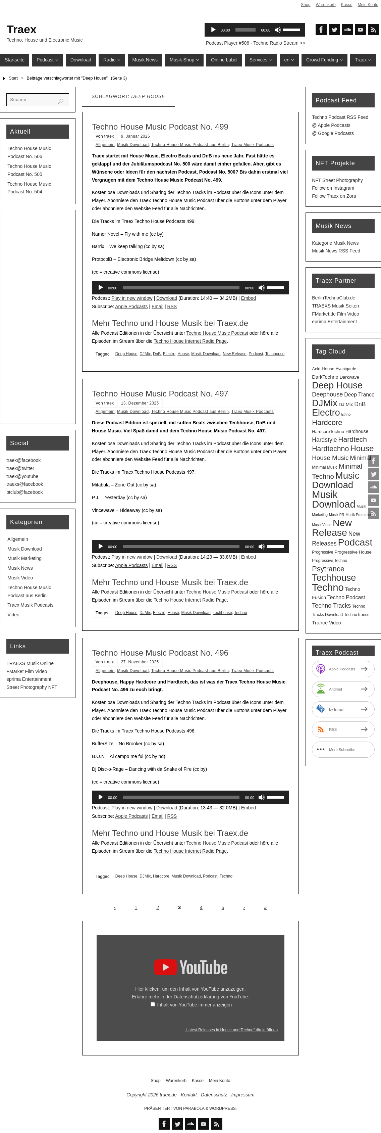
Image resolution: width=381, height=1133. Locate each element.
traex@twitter (20, 468)
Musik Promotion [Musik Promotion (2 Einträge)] (358, 515)
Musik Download (133, 144)
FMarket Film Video (26, 671)
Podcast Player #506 (227, 43)
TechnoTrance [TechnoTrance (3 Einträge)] (356, 614)
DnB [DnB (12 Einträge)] (360, 404)
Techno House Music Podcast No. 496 (160, 652)
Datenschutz (214, 1094)
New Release (235, 353)
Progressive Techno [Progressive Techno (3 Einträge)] (329, 560)
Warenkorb (324, 4)
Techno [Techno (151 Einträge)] (328, 587)
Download (166, 298)
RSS (172, 306)
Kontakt (189, 1094)
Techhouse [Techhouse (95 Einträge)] (334, 577)
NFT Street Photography (337, 180)
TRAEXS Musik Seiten (335, 306)
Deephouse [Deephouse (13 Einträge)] (327, 394)
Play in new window (131, 298)
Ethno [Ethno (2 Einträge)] (345, 414)
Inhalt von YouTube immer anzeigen (194, 1004)
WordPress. (223, 1108)
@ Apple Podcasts (331, 125)
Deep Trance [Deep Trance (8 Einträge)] (359, 394)
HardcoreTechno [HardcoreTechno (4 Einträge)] (328, 431)
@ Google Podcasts (333, 133)
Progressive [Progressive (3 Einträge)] (322, 552)
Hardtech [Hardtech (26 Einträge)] (352, 439)
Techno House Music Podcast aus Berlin (190, 144)
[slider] (181, 287)
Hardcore (161, 876)
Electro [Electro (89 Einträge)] (326, 413)
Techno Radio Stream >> (279, 43)
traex (109, 136)
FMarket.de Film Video (335, 314)
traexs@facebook (24, 484)
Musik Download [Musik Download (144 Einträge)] (333, 499)
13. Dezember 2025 (140, 403)
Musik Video (20, 577)
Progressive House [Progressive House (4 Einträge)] (353, 552)
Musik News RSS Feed (336, 250)
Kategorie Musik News (335, 243)
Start (13, 78)
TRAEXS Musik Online (30, 663)
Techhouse (275, 353)
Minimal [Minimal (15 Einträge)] (360, 457)
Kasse (345, 4)
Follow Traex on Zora (334, 196)
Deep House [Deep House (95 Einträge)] (337, 385)
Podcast (256, 353)
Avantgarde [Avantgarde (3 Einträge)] (346, 369)
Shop (304, 4)
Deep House (126, 353)
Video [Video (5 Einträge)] (335, 622)
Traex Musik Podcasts (252, 144)
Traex (22, 29)
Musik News (20, 568)
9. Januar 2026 (135, 136)
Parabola (193, 1108)
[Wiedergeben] (100, 287)
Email (157, 306)
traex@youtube (22, 476)
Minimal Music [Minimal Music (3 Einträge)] (324, 467)
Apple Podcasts (131, 306)
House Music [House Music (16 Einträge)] (330, 457)
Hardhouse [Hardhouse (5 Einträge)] (356, 431)
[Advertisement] (37, 317)
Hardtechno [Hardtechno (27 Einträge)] (330, 449)
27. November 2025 (140, 662)
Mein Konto (367, 4)
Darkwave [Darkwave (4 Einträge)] (349, 377)
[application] (190, 287)
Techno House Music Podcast (217, 333)
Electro (169, 353)
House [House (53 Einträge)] (362, 448)
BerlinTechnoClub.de (333, 297)
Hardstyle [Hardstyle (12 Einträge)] (324, 439)
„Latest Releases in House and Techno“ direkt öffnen (231, 1030)
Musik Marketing (24, 558)
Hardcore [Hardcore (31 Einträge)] (327, 422)
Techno (240, 612)
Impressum (242, 1094)
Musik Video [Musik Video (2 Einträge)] (321, 525)
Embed (248, 298)
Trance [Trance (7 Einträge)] (320, 622)
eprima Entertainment (28, 679)
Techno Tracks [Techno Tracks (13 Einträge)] (331, 605)
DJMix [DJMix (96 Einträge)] (324, 403)
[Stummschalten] (261, 287)
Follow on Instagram (333, 188)
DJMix (145, 353)
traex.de (168, 1094)
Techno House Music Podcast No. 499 (160, 126)
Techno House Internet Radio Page (190, 341)
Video (13, 614)
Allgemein (105, 144)
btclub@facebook (24, 492)
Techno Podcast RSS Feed (340, 117)
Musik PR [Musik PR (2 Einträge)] (336, 515)
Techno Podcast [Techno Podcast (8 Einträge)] (346, 597)
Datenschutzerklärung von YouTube (211, 996)
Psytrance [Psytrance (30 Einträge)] (328, 569)
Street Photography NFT (31, 687)
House (183, 353)
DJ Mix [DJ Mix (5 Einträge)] (346, 404)
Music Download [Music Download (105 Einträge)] (336, 480)
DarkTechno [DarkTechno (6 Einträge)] (325, 377)
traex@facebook (23, 460)
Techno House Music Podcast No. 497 (160, 393)
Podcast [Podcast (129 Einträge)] (355, 542)
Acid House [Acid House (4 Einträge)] (323, 368)
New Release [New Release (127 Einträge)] (332, 527)
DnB (157, 353)
